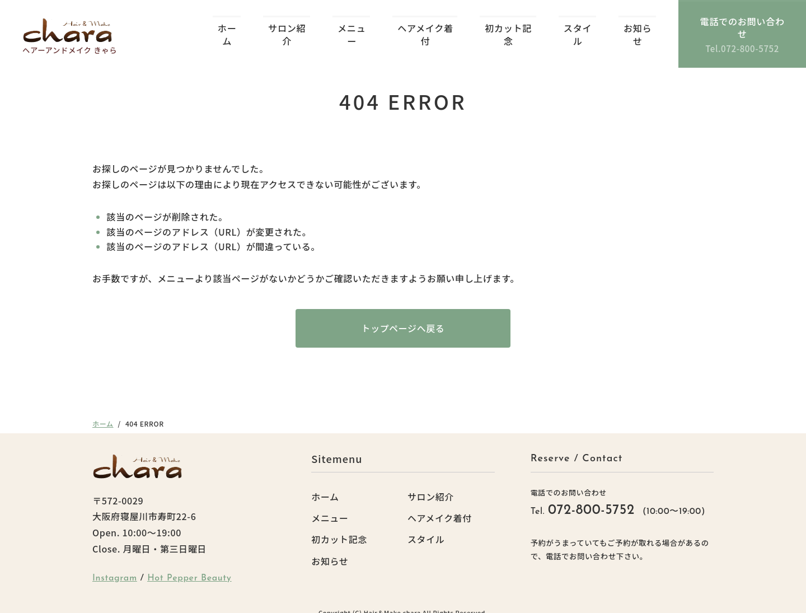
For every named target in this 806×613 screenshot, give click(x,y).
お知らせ (635, 29)
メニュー (352, 29)
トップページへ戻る (402, 316)
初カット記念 (508, 29)
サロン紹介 (287, 29)
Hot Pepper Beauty (190, 566)
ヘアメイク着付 (425, 29)
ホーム (227, 29)
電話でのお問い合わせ (741, 28)
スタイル (577, 29)
